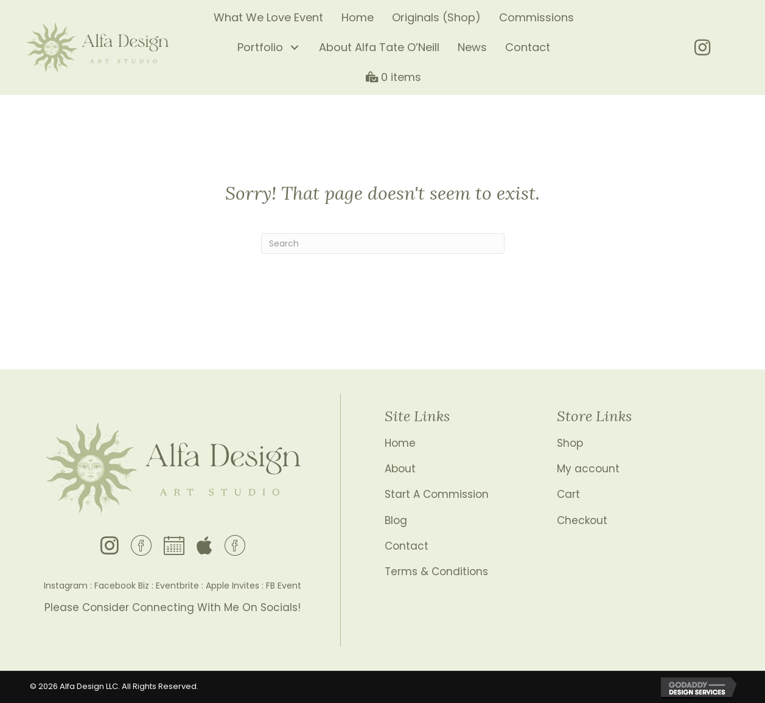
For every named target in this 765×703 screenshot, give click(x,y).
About (400, 468)
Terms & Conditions (436, 571)
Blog (396, 520)
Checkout (582, 520)
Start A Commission (437, 494)
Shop (570, 443)
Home (400, 443)
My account (588, 468)
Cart (568, 494)
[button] (295, 48)
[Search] (383, 243)
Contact (406, 546)
